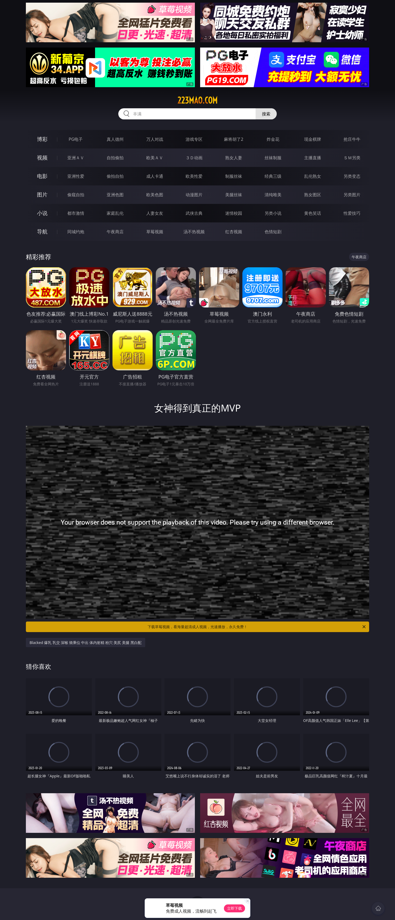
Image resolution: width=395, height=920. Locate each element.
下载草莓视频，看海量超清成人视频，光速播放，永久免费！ (257, 627)
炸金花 (273, 139)
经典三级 (273, 176)
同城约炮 (75, 232)
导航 (42, 231)
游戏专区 (194, 139)
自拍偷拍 (115, 158)
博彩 (42, 139)
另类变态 (352, 176)
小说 (42, 213)
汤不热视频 (194, 232)
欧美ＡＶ (154, 158)
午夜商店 (115, 232)
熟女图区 (312, 195)
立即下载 (234, 908)
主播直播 (312, 158)
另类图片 (352, 195)
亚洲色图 (115, 195)
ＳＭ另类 (352, 158)
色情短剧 (273, 232)
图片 (42, 194)
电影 (42, 176)
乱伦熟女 (312, 176)
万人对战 (154, 139)
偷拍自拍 (115, 176)
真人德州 (115, 139)
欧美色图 (154, 195)
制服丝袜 (233, 176)
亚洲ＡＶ (75, 158)
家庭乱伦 (115, 213)
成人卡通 (154, 176)
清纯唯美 (273, 195)
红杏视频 (233, 232)
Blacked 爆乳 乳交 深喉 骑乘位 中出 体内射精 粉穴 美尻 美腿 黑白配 (86, 642)
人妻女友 (154, 213)
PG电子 (76, 139)
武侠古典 (194, 213)
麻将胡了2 (233, 139)
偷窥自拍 (75, 195)
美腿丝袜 (233, 195)
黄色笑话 (312, 213)
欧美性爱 (194, 176)
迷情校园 (233, 213)
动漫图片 (194, 195)
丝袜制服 (273, 158)
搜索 (266, 114)
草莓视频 (154, 232)
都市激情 (75, 213)
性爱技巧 (352, 213)
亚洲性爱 (75, 176)
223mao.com (197, 100)
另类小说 (273, 213)
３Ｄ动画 (194, 158)
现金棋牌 (312, 139)
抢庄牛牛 (352, 139)
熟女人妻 (233, 158)
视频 (42, 157)
